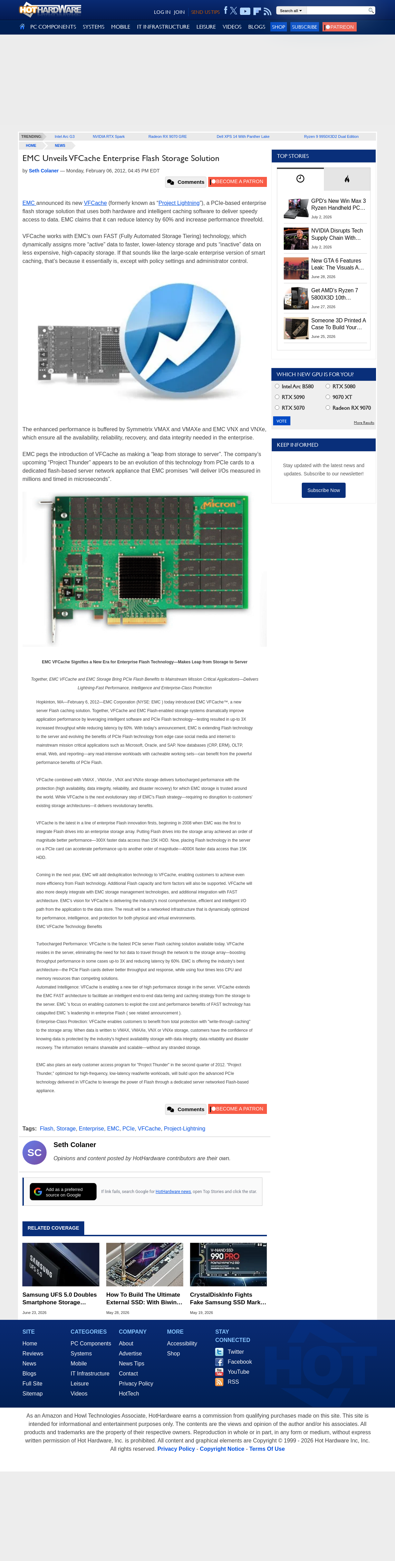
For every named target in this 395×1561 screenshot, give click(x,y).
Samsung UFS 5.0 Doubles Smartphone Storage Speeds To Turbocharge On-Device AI (59, 1299)
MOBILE (120, 26)
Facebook (240, 1362)
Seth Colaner (75, 1144)
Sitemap (32, 1394)
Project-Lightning (184, 1129)
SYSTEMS (93, 26)
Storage (66, 1129)
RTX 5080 (340, 386)
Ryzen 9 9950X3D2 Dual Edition (331, 136)
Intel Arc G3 (65, 136)
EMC (29, 203)
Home (29, 1343)
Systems (81, 1353)
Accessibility (182, 1343)
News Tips (131, 1363)
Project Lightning (179, 203)
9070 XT (339, 397)
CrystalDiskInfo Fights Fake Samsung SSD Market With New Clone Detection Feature (228, 1299)
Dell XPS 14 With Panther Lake (243, 136)
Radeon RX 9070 (348, 408)
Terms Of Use (267, 1449)
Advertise (130, 1353)
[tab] (300, 179)
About (126, 1343)
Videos (79, 1394)
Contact (128, 1373)
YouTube (238, 1372)
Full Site (32, 1384)
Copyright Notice (222, 1449)
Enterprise (91, 1129)
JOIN (179, 12)
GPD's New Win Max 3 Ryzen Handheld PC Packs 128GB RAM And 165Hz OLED (338, 205)
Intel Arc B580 (294, 386)
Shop (278, 27)
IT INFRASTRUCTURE (163, 26)
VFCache (95, 203)
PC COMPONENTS (53, 26)
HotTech (129, 1394)
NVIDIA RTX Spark (109, 136)
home (31, 146)
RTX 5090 (290, 397)
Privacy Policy (136, 1384)
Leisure (80, 1384)
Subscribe (304, 27)
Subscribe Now (323, 490)
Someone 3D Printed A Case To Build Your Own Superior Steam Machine (338, 324)
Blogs (29, 1373)
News (60, 146)
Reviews (32, 1353)
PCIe (129, 1129)
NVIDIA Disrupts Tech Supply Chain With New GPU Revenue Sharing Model (337, 235)
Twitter (236, 1352)
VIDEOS (232, 26)
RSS (233, 1382)
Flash (46, 1129)
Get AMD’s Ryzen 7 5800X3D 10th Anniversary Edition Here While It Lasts (334, 294)
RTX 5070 (290, 408)
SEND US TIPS (205, 12)
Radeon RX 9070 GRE (167, 136)
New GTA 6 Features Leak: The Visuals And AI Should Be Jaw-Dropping (338, 265)
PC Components (91, 1343)
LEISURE (206, 26)
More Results (364, 422)
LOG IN (162, 12)
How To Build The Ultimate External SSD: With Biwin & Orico (144, 1299)
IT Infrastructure (90, 1373)
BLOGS (256, 26)
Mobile (79, 1363)
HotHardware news (173, 1191)
